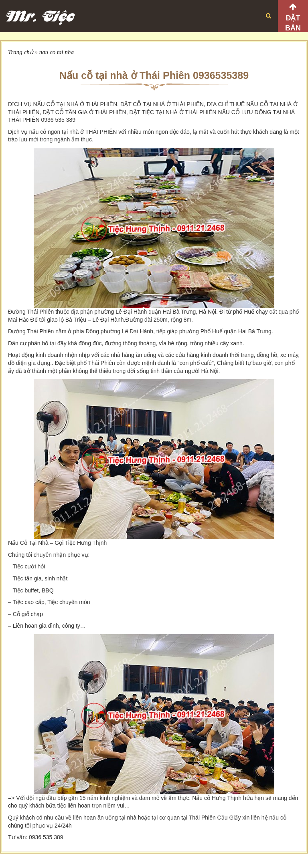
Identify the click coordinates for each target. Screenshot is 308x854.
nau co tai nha (56, 52)
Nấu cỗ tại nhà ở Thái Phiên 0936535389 (154, 75)
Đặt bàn (293, 23)
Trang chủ (20, 52)
